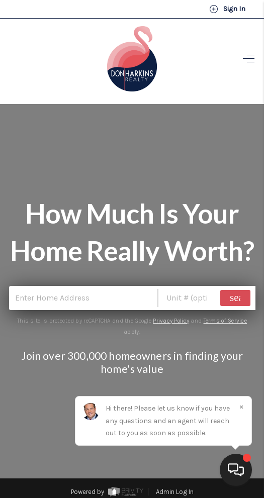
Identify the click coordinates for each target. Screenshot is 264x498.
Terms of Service (225, 320)
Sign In (227, 9)
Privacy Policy (171, 320)
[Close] (241, 407)
